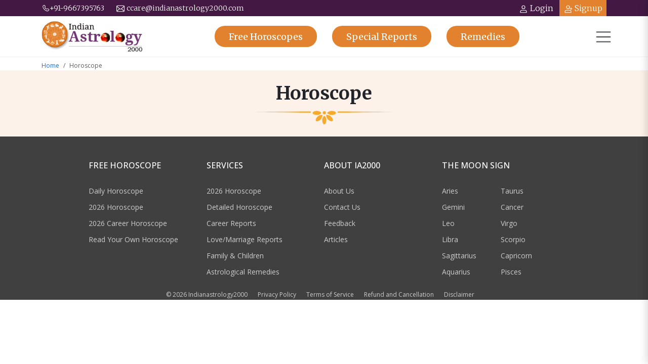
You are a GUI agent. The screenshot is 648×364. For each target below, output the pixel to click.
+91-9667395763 (73, 8)
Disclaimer (459, 294)
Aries (450, 191)
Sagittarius (459, 255)
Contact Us (342, 207)
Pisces (511, 272)
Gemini (453, 207)
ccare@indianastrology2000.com (180, 8)
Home (50, 65)
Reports (381, 36)
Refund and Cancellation (399, 294)
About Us (339, 191)
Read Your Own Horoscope (133, 239)
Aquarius (456, 272)
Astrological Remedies (243, 272)
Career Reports (231, 223)
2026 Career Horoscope (128, 223)
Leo (448, 223)
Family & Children (235, 255)
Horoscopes (266, 36)
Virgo (509, 223)
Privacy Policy (277, 294)
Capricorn (516, 255)
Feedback (339, 223)
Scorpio (513, 239)
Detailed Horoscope (239, 207)
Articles (336, 239)
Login (536, 8)
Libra (450, 239)
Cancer (512, 207)
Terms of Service (330, 294)
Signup (582, 8)
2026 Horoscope (116, 207)
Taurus (512, 191)
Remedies (483, 36)
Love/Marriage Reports (244, 239)
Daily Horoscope (116, 191)
